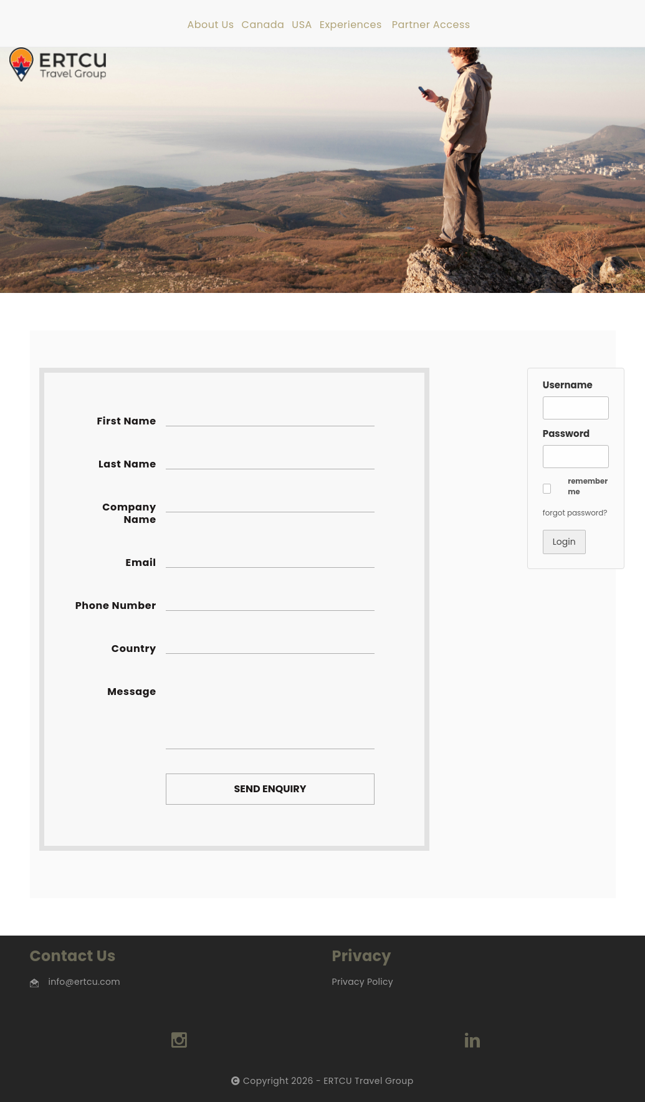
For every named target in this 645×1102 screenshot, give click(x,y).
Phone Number (115, 606)
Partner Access (431, 25)
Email (141, 563)
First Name (126, 421)
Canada (263, 25)
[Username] (576, 407)
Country (134, 649)
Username (568, 384)
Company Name (129, 513)
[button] (547, 489)
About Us (210, 25)
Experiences (351, 25)
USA (302, 25)
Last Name (127, 464)
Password (566, 433)
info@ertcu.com (84, 981)
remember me (588, 486)
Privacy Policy (362, 981)
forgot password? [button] (575, 513)
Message (131, 692)
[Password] (576, 456)
